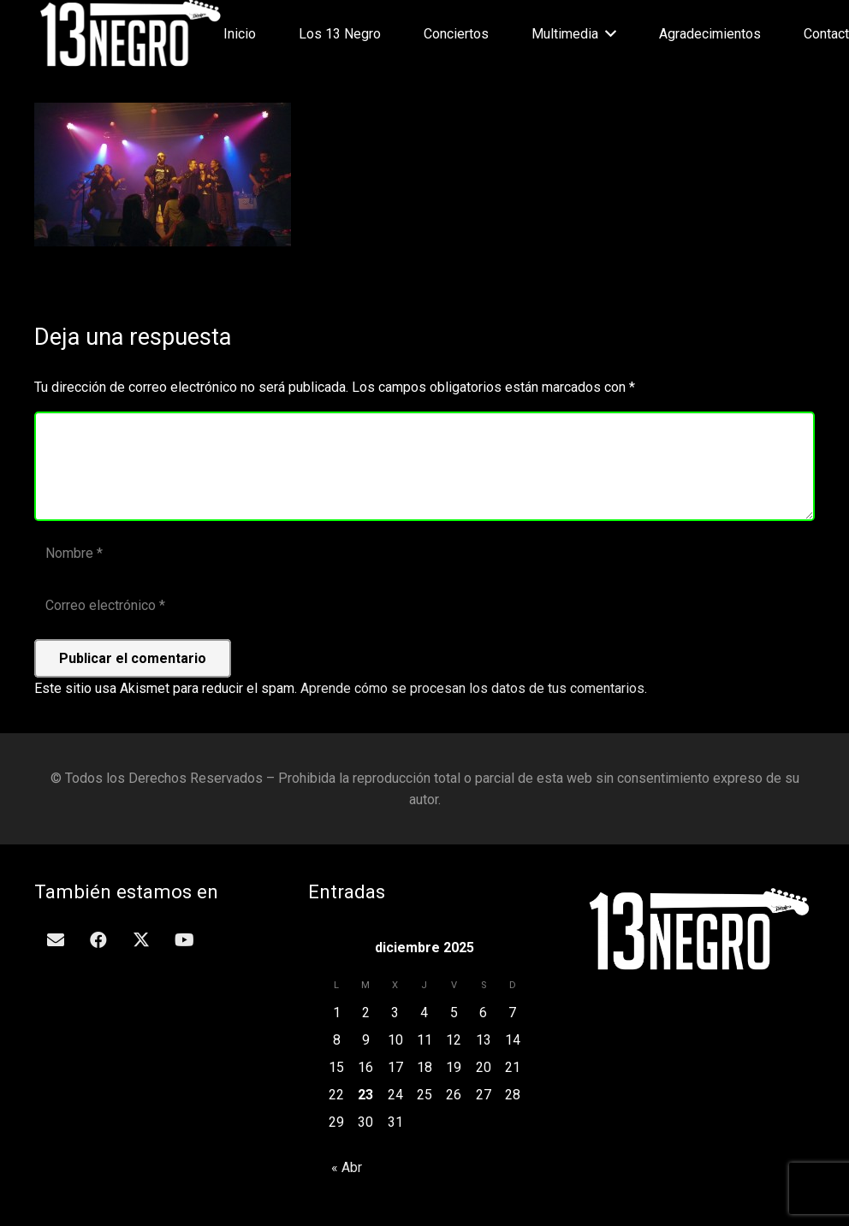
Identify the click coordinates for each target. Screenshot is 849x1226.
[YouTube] (184, 940)
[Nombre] (424, 554)
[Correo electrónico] (424, 606)
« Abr (346, 1167)
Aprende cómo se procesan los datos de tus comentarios (472, 688)
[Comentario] (424, 466)
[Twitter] (141, 940)
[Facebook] (98, 940)
